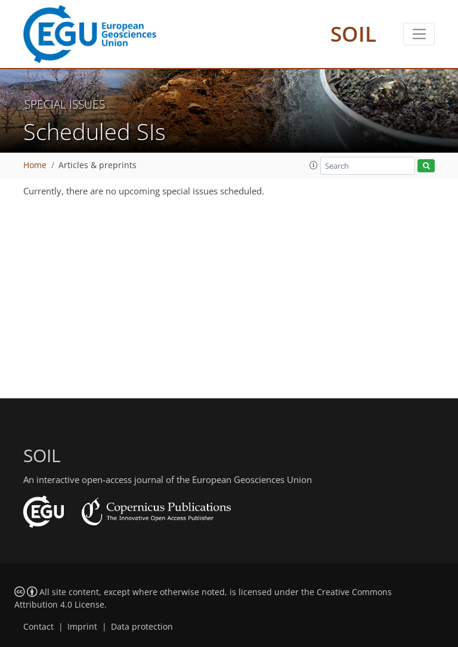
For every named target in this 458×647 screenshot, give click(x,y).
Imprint (82, 626)
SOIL (353, 34)
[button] (314, 165)
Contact (38, 626)
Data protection (142, 626)
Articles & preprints (97, 165)
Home (35, 165)
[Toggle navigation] (419, 34)
